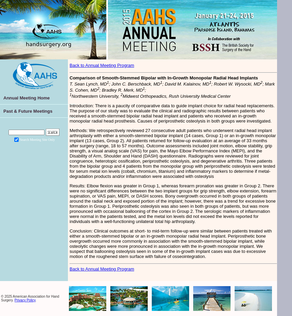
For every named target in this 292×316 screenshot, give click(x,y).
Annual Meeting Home (26, 97)
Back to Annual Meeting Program (102, 65)
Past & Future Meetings (27, 111)
